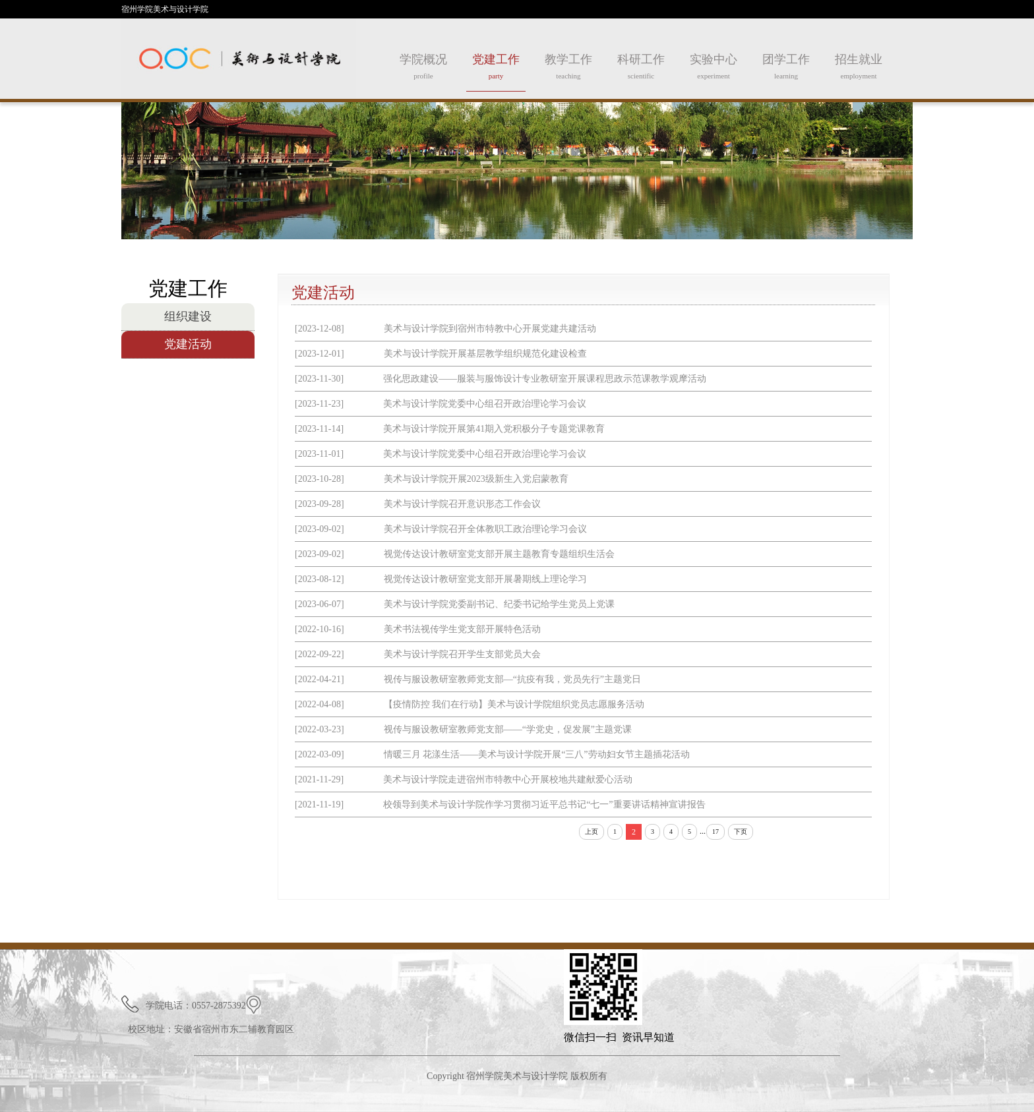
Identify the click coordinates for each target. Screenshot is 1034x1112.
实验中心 (713, 72)
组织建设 (188, 316)
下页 (740, 831)
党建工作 (496, 72)
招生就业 (858, 72)
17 (715, 831)
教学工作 (568, 72)
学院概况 (423, 72)
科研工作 (641, 72)
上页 (591, 831)
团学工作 (786, 72)
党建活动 (188, 344)
